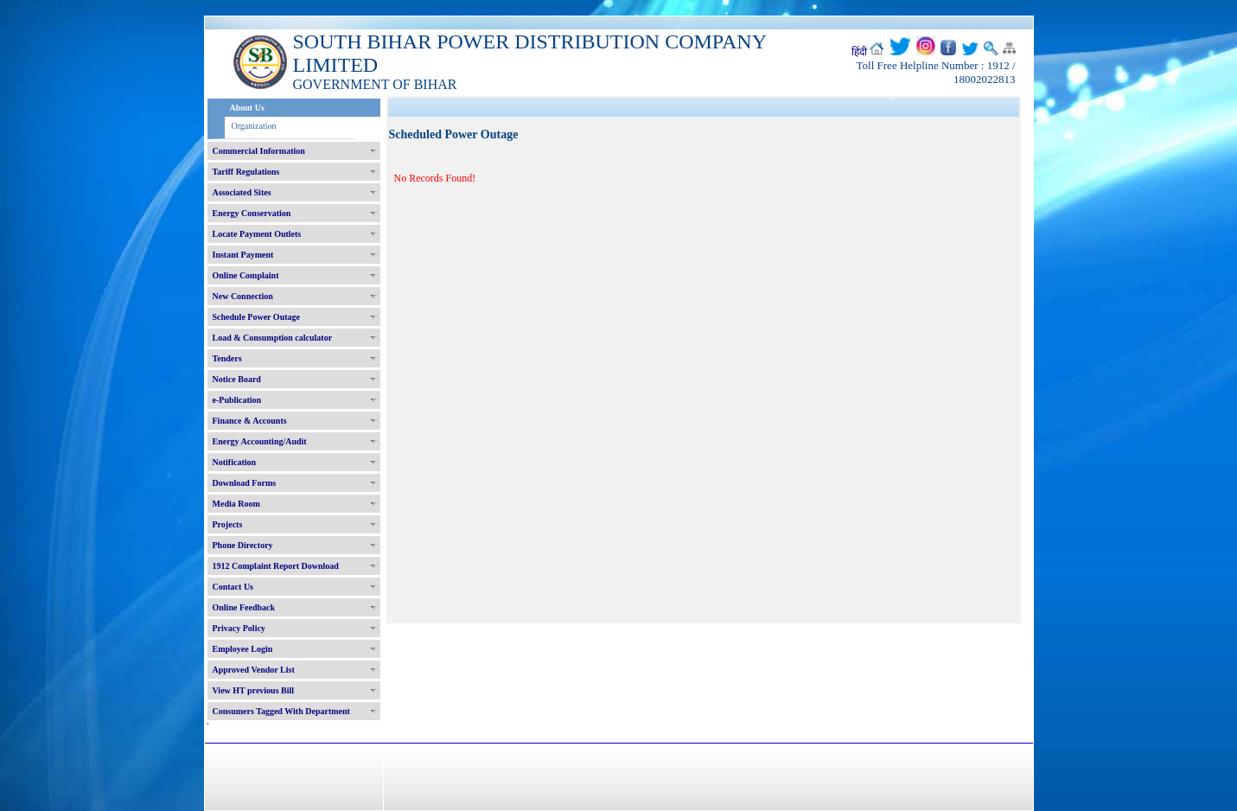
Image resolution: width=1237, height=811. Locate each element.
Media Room (236, 503)
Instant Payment (243, 254)
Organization (254, 126)
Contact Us (233, 586)
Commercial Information (259, 151)
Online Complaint (246, 275)
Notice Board (237, 379)
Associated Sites (242, 192)
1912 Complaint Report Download (276, 566)
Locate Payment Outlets (257, 234)
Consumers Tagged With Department (281, 711)
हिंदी (859, 52)
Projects (228, 524)
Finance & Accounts (250, 420)
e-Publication (237, 400)
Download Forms (245, 483)
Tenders (227, 358)
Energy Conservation (252, 213)
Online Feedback (244, 607)
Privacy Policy (239, 628)
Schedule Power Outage (256, 317)
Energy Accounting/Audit (260, 441)
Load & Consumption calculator (273, 337)
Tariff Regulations (246, 171)
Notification (235, 462)
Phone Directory (243, 545)
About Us (247, 107)
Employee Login (243, 649)
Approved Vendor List (254, 669)
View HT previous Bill (254, 690)
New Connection (243, 296)
